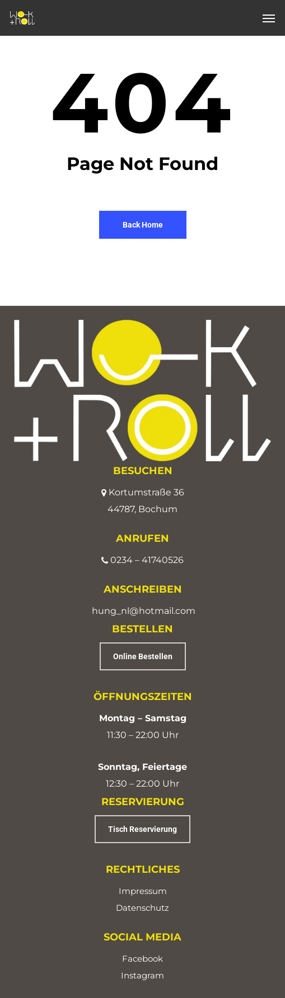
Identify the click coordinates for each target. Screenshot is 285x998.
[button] (269, 17)
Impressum (143, 891)
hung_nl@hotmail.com (143, 611)
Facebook (142, 958)
